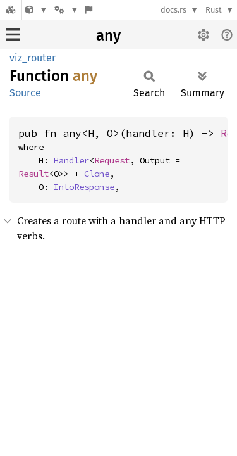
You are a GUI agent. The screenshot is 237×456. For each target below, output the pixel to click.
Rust (213, 10)
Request (112, 160)
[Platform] (66, 10)
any (108, 35)
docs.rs (173, 10)
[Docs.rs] (10, 10)
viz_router (32, 58)
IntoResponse (84, 187)
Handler (71, 160)
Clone (96, 173)
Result (33, 173)
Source (25, 93)
